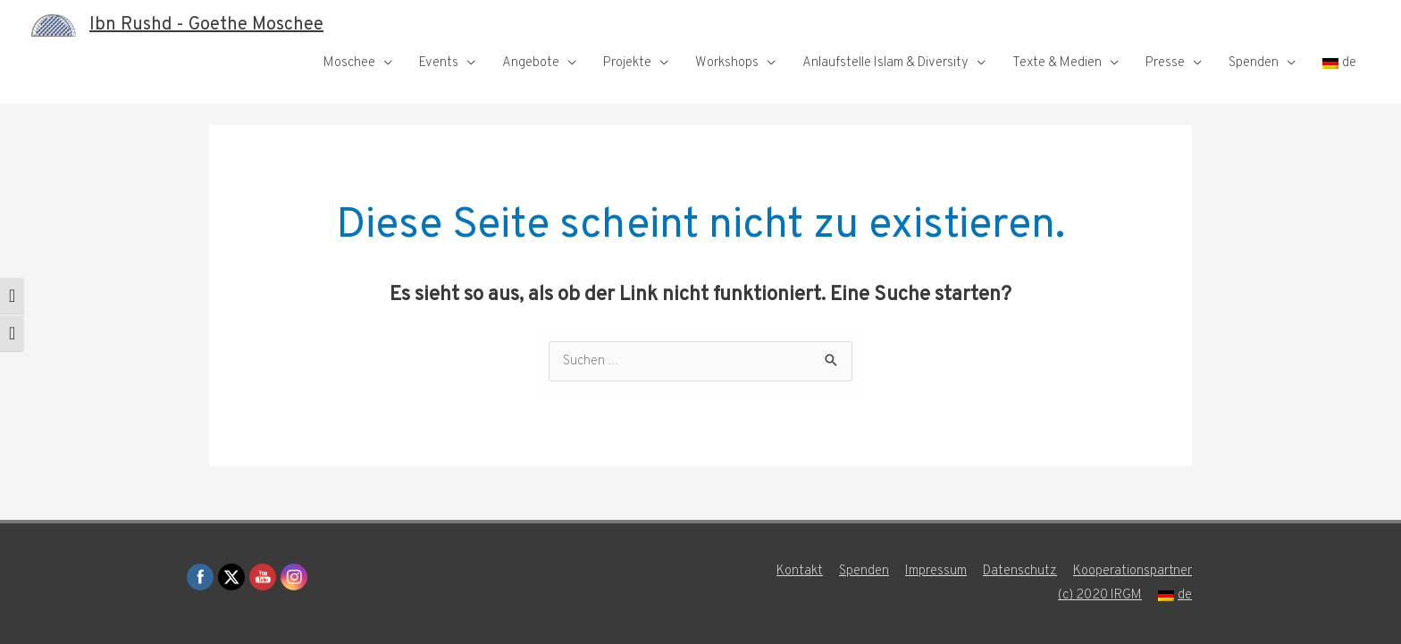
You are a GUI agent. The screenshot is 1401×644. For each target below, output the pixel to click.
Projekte (627, 62)
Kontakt (799, 571)
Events (438, 62)
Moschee (349, 62)
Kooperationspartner (1132, 571)
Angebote (530, 62)
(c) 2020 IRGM (1100, 595)
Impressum (936, 571)
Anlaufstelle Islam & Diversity (885, 62)
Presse (1165, 62)
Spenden (1254, 62)
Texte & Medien (1057, 62)
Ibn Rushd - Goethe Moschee (206, 25)
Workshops (727, 62)
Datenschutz (1020, 571)
